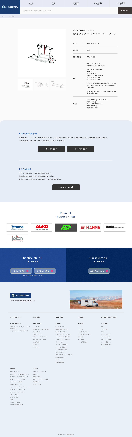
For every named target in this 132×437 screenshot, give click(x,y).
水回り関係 (104, 323)
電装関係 (12, 368)
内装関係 (81, 323)
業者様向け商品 (37, 323)
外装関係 (58, 323)
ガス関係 (35, 368)
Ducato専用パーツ (15, 323)
